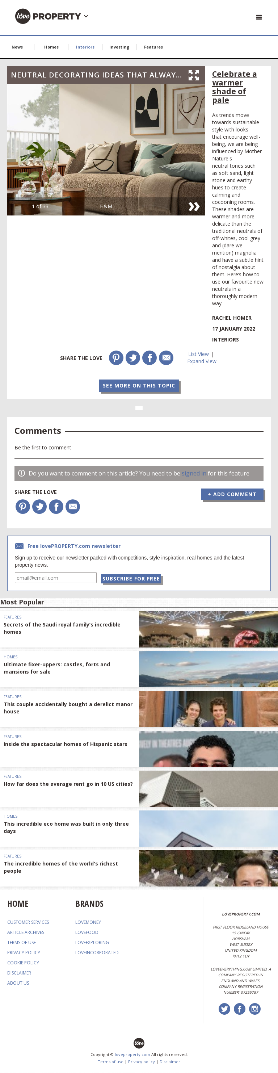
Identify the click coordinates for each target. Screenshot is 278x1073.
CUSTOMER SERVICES (28, 922)
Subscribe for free (132, 577)
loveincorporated (97, 953)
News (17, 47)
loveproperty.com (132, 1054)
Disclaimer (170, 1062)
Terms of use (110, 1062)
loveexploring (92, 943)
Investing (119, 47)
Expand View (201, 361)
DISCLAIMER (19, 973)
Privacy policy (141, 1062)
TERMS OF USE (21, 943)
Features (153, 47)
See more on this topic (139, 385)
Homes (51, 47)
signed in (194, 473)
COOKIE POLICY (23, 963)
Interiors (85, 47)
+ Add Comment (232, 494)
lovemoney (88, 922)
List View (198, 354)
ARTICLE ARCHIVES (25, 933)
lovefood (86, 933)
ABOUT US (18, 983)
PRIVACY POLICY (23, 953)
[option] (106, 149)
